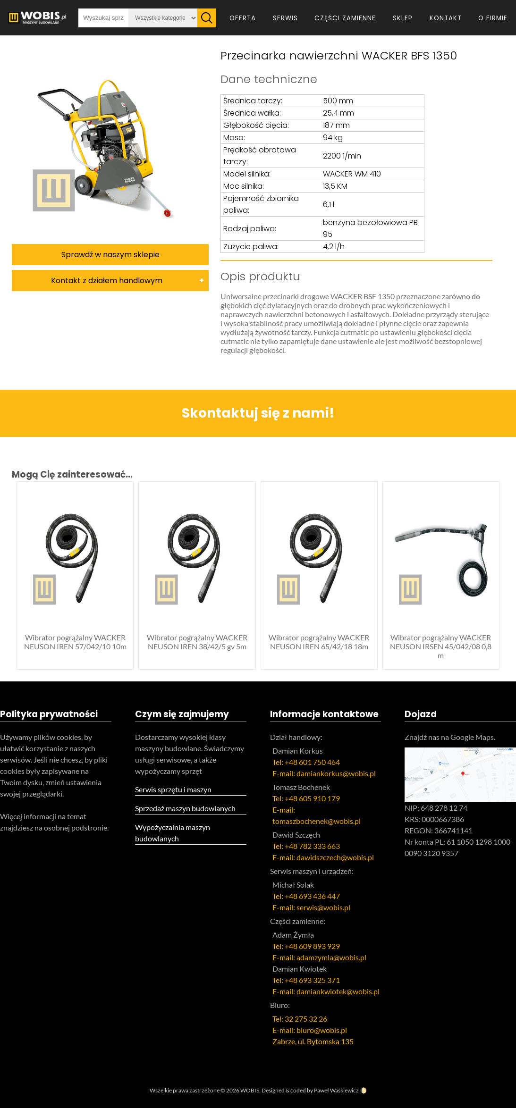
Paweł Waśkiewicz (336, 1090)
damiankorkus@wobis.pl (336, 773)
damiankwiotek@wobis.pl (338, 991)
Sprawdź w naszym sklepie (110, 254)
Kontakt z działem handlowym (106, 280)
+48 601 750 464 (312, 761)
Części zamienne (345, 18)
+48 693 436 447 (312, 895)
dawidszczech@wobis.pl (335, 857)
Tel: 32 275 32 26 (299, 1018)
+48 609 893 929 (312, 945)
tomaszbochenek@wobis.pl (316, 820)
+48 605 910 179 (312, 798)
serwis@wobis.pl (323, 907)
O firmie (493, 18)
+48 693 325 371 (312, 979)
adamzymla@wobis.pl (331, 957)
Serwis (285, 18)
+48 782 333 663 (312, 845)
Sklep (403, 18)
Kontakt (446, 18)
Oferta (242, 18)
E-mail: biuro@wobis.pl (309, 1029)
